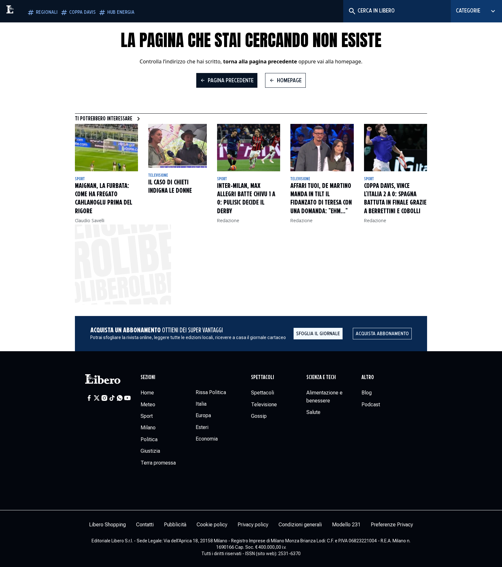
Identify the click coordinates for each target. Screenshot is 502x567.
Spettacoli (262, 377)
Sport (80, 179)
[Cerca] (351, 11)
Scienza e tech (321, 377)
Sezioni (148, 377)
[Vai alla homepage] (24, 11)
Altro (367, 377)
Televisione (158, 175)
